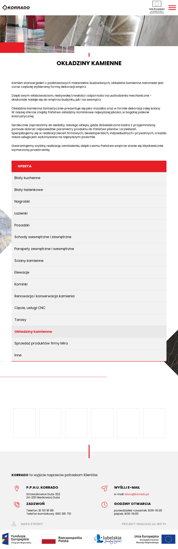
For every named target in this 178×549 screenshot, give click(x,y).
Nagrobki (22, 201)
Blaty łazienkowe (28, 189)
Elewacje (21, 272)
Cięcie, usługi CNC (30, 307)
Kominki (20, 284)
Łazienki (20, 213)
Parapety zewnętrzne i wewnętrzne (44, 248)
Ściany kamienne (28, 260)
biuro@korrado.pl (137, 494)
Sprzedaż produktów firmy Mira (41, 343)
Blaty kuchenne (27, 177)
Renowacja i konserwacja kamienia (44, 296)
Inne (18, 355)
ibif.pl (161, 524)
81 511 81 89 (46, 510)
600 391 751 (63, 514)
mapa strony (32, 524)
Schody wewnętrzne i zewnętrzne (42, 236)
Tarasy (20, 319)
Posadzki (21, 225)
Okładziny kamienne (33, 331)
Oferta (24, 166)
